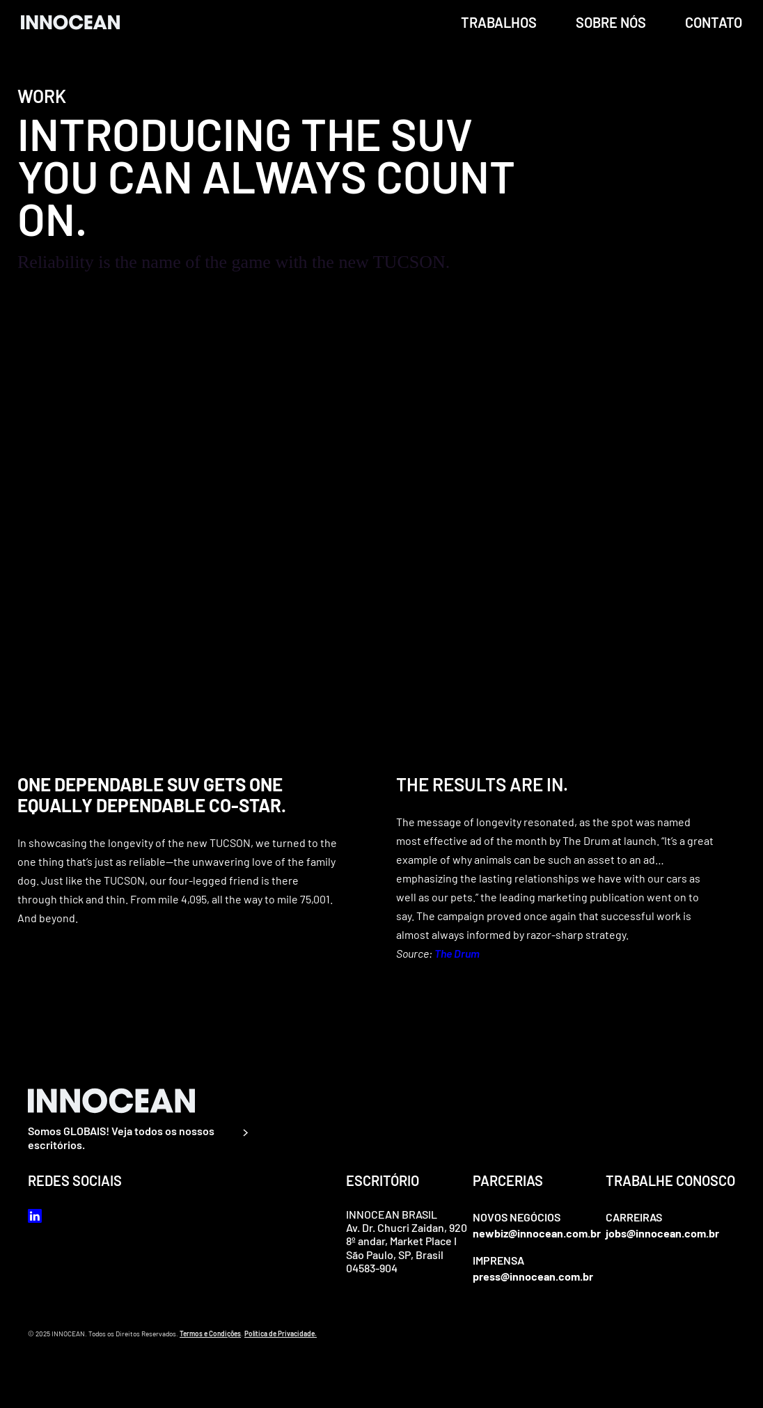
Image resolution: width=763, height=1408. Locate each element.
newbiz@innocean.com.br (537, 1233)
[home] (70, 22)
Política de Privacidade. (280, 1333)
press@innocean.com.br (533, 1276)
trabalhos (499, 22)
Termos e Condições (210, 1333)
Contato (713, 22)
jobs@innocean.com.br (662, 1233)
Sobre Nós (611, 22)
